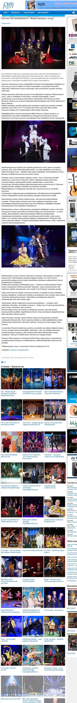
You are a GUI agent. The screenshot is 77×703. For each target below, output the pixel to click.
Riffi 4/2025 (71, 631)
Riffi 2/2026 (71, 608)
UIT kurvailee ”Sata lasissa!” (54, 610)
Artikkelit (15, 12)
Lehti (6, 12)
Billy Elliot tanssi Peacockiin (11, 699)
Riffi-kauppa (43, 12)
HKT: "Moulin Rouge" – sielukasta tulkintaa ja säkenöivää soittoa (9, 393)
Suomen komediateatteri (19, 350)
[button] (33, 70)
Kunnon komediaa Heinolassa (33, 550)
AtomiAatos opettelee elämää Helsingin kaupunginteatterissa (30, 670)
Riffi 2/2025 (71, 653)
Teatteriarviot (6, 23)
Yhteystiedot (29, 12)
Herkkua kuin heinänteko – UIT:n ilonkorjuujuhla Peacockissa (32, 456)
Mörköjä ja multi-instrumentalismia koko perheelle (9, 581)
